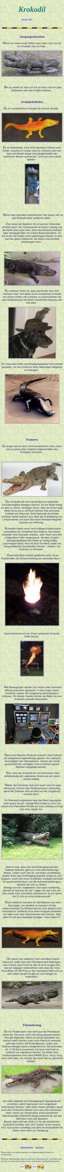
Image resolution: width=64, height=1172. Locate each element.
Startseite (40, 1147)
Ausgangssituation (31, 36)
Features (32, 439)
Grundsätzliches (32, 102)
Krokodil (31, 9)
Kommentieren (26, 1147)
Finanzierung (32, 1025)
